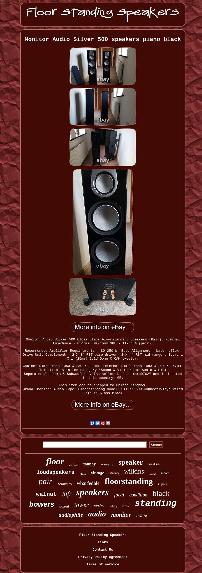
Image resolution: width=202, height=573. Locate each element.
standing (155, 504)
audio (97, 514)
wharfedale (88, 483)
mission (73, 464)
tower (81, 504)
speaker (130, 462)
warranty (107, 464)
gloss (83, 473)
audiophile (71, 515)
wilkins (134, 471)
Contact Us (103, 550)
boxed (64, 506)
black (161, 493)
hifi (66, 493)
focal (119, 494)
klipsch (162, 484)
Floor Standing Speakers (102, 535)
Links (103, 542)
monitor (121, 514)
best (125, 505)
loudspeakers (55, 472)
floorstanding (129, 481)
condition (138, 494)
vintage (97, 473)
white (113, 506)
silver (165, 473)
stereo (114, 473)
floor (55, 461)
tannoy (89, 464)
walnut (46, 494)
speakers (92, 492)
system (154, 464)
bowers (41, 504)
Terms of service (103, 564)
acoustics (64, 484)
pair (45, 481)
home (141, 515)
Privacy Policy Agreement (102, 557)
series (99, 505)
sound (152, 474)
